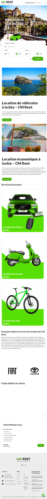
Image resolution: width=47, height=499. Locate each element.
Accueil (18, 474)
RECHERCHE (38, 58)
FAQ (24, 474)
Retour (27, 50)
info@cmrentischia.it (10, 484)
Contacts (25, 480)
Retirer (6, 50)
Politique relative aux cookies (26, 488)
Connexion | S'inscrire (30, 2)
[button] (3, 25)
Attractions (19, 483)
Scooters (19, 481)
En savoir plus (6, 120)
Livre (41, 445)
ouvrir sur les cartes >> (37, 477)
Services (18, 476)
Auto (18, 479)
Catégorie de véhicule (10, 43)
